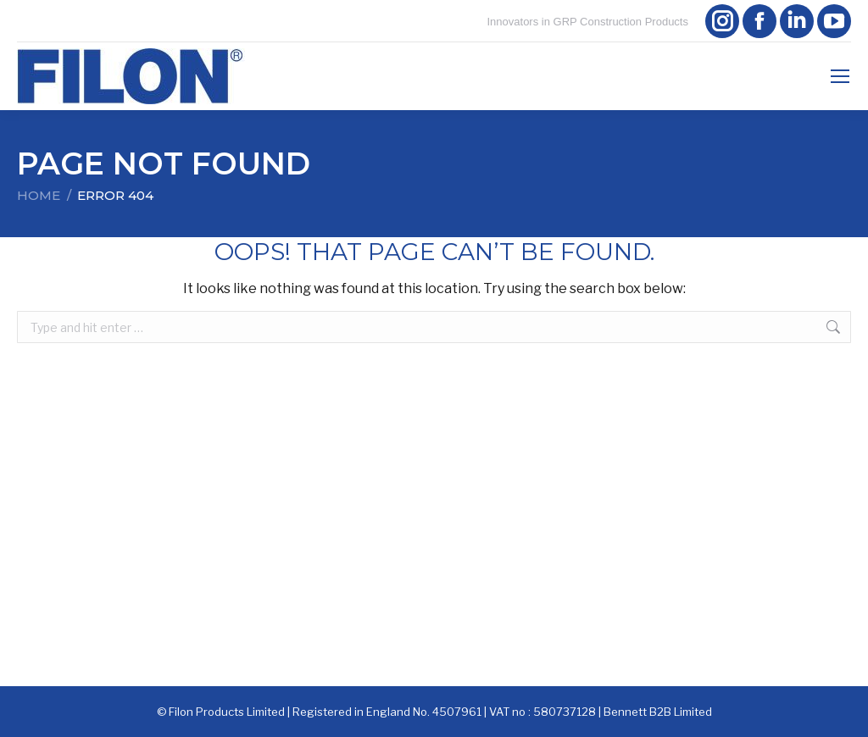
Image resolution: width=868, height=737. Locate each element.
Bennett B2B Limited (658, 711)
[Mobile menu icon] (840, 76)
